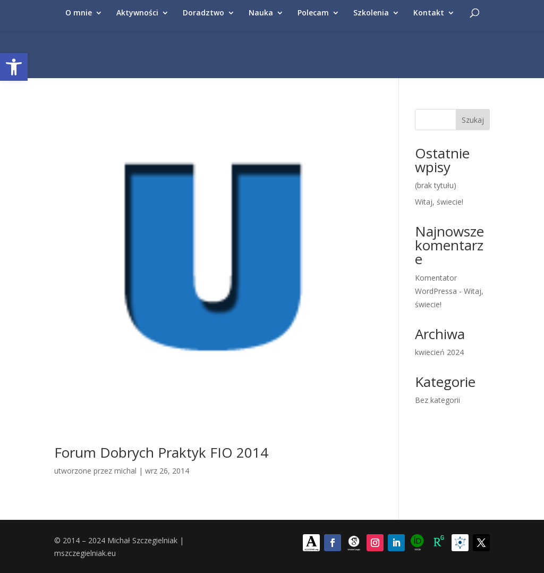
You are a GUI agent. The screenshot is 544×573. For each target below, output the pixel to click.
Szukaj (473, 120)
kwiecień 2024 (439, 352)
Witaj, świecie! (439, 202)
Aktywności (137, 13)
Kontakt (428, 13)
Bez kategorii (437, 400)
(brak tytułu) (435, 185)
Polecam (313, 13)
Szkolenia (371, 13)
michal (125, 471)
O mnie (78, 13)
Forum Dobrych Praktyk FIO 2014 (161, 452)
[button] (14, 67)
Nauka (261, 13)
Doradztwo (203, 13)
